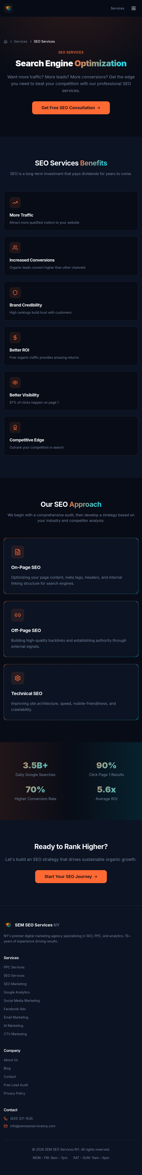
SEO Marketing (15, 984)
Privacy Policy (14, 1093)
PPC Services (14, 967)
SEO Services (14, 975)
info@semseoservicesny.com (32, 1126)
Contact (10, 1077)
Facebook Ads (15, 1009)
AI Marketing (13, 1026)
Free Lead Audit (16, 1085)
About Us (11, 1060)
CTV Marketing (15, 1034)
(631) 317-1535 (21, 1119)
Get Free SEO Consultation (71, 107)
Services (117, 8)
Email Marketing (16, 1017)
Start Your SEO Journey (71, 876)
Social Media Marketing (22, 1001)
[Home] (5, 41)
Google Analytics (17, 992)
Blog (7, 1068)
